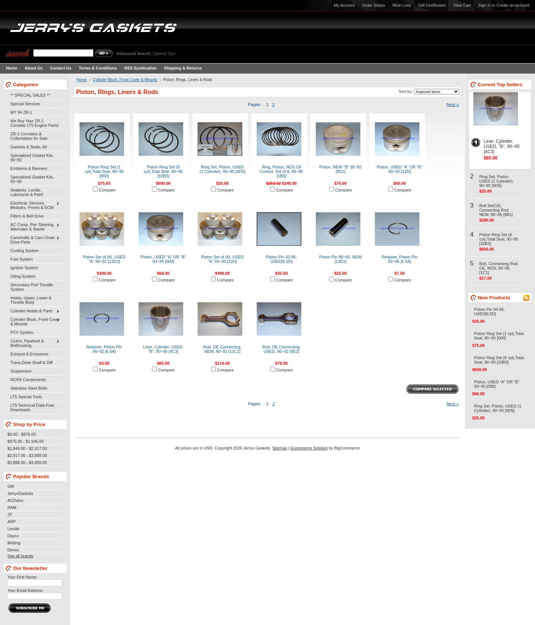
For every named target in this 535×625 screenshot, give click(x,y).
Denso (13, 550)
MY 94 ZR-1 (21, 112)
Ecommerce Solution (309, 448)
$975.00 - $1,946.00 (25, 441)
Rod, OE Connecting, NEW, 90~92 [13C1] (222, 349)
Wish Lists (401, 5)
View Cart (462, 5)
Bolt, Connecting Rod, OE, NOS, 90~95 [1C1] (499, 268)
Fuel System (21, 259)
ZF (9, 514)
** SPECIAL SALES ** (30, 95)
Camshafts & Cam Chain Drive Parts (33, 239)
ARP (11, 521)
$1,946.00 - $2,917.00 (27, 448)
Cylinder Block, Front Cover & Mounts (33, 321)
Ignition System (24, 267)
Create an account (512, 5)
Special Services (25, 104)
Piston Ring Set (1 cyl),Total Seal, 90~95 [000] (104, 171)
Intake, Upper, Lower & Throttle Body (31, 300)
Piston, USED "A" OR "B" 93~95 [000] (163, 259)
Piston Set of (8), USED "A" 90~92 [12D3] (104, 259)
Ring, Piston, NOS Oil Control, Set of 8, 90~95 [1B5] (281, 171)
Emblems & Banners (28, 168)
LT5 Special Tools (26, 396)
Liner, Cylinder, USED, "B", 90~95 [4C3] (163, 349)
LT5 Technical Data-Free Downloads (32, 407)
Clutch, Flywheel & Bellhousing (33, 343)
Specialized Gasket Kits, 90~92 (32, 157)
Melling (13, 543)
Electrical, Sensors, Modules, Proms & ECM (33, 205)
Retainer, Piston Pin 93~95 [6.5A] (399, 259)
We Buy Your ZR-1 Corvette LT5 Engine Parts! (34, 123)
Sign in (484, 5)
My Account (344, 5)
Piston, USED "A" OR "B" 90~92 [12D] (399, 169)
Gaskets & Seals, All (28, 147)
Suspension (21, 371)
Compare (107, 190)
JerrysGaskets (20, 493)
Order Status (373, 5)
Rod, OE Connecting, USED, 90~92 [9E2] (281, 349)
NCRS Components (28, 379)
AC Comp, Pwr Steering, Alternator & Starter (33, 226)
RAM (11, 507)
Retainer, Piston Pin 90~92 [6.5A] (104, 349)
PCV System (21, 332)
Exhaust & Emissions (29, 354)
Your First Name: (22, 577)
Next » (453, 104)
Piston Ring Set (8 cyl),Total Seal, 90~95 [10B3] (163, 171)
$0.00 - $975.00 (21, 434)
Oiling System (22, 276)
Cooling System (24, 250)
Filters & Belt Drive (27, 216)
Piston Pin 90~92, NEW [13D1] (340, 259)
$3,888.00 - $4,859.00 (27, 462)
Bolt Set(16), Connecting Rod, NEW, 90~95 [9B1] (496, 210)
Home (82, 80)
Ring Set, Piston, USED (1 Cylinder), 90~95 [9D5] (222, 169)
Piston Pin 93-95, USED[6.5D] (281, 259)
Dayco (13, 536)
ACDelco (15, 500)
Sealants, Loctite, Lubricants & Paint (26, 192)
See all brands (20, 556)
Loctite (13, 528)
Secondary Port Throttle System (31, 287)
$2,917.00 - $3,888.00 (27, 455)
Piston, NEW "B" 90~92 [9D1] (341, 169)
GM (10, 486)
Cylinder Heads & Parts (33, 311)
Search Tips (164, 53)
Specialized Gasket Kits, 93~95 (32, 179)
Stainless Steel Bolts (28, 388)
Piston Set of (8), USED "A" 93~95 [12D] (222, 259)
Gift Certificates (432, 5)
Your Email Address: (25, 590)
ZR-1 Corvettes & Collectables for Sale (29, 136)
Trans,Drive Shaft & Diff (31, 362)
